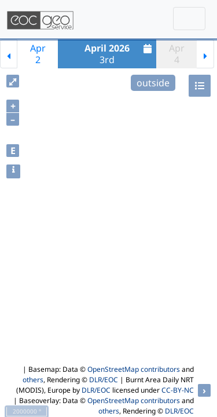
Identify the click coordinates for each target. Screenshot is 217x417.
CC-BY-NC (177, 390)
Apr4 (177, 54)
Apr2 (38, 54)
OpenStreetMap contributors (133, 369)
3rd (119, 54)
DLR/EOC (103, 380)
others (33, 380)
